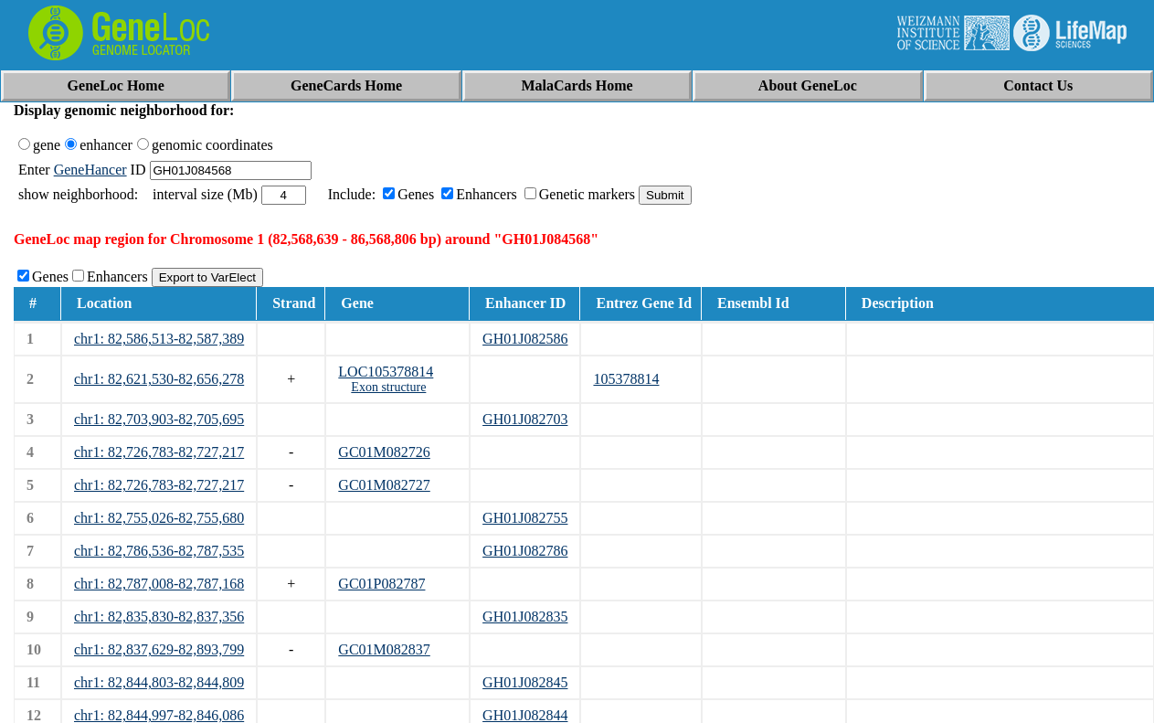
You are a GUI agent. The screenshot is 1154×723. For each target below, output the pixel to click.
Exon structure (388, 387)
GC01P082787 (381, 583)
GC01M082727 (383, 485)
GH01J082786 (524, 550)
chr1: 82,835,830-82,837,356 (159, 616)
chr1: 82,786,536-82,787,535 (159, 550)
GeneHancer (90, 169)
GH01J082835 (524, 616)
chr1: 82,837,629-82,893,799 (159, 649)
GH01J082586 (524, 338)
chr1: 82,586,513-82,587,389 (159, 338)
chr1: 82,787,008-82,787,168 (159, 583)
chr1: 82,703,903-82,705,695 (159, 419)
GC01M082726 (383, 452)
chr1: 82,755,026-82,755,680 (159, 518)
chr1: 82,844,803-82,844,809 (159, 682)
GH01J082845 (524, 682)
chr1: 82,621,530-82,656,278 (159, 379)
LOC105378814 (385, 371)
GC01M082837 (383, 649)
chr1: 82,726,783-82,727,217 (159, 452)
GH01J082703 (524, 419)
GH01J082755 (524, 518)
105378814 (626, 379)
